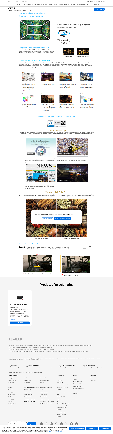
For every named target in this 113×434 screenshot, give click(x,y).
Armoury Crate (60, 399)
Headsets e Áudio (44, 392)
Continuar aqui (47, 219)
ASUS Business (60, 409)
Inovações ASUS (61, 412)
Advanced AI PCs (61, 396)
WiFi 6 (25, 404)
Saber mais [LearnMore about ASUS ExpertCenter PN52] (20, 322)
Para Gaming (11, 399)
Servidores (42, 385)
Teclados (42, 389)
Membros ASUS (91, 1)
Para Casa (10, 389)
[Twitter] (61, 423)
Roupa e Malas (43, 396)
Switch (42, 382)
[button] (98, 1)
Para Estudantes (12, 396)
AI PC (58, 394)
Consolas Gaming (12, 380)
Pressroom (59, 380)
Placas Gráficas (27, 392)
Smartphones (11, 382)
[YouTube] (71, 423)
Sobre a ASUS (60, 378)
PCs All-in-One (27, 380)
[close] (79, 212)
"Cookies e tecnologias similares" (56, 431)
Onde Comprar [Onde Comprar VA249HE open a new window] (99, 9)
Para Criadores (11, 394)
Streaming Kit (43, 394)
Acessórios (10, 385)
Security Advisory (77, 391)
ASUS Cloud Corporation (63, 385)
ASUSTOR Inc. (60, 382)
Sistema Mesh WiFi (44, 380)
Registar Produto (77, 384)
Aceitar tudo (105, 428)
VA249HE (11, 8)
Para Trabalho (11, 392)
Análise (24, 10)
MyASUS (75, 393)
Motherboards (27, 389)
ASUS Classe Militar (61, 414)
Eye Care (33, 372)
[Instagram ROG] (56, 423)
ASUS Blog (59, 416)
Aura (58, 401)
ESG (91, 378)
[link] (10, 4)
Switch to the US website (62, 219)
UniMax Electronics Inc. (62, 387)
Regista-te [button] (32, 424)
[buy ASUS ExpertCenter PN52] (18, 305)
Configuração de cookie (77, 428)
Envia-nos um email (77, 381)
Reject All (92, 428)
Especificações (17, 10)
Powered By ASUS (61, 407)
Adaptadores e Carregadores (47, 401)
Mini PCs (26, 385)
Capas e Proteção (44, 399)
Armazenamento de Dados (30, 399)
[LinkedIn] (76, 423)
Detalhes (10, 10)
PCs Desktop (27, 382)
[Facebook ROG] (46, 423)
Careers (59, 389)
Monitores (26, 378)
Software (10, 401)
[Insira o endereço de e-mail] (17, 423)
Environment (93, 380)
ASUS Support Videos (78, 388)
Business (103, 1)
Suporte (30, 10)
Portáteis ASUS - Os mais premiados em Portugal (63, 404)
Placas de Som (27, 396)
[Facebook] (41, 423)
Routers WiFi (43, 378)
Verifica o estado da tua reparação (78, 378)
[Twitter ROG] (66, 423)
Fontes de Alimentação (29, 394)
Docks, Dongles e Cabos (46, 403)
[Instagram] (51, 423)
